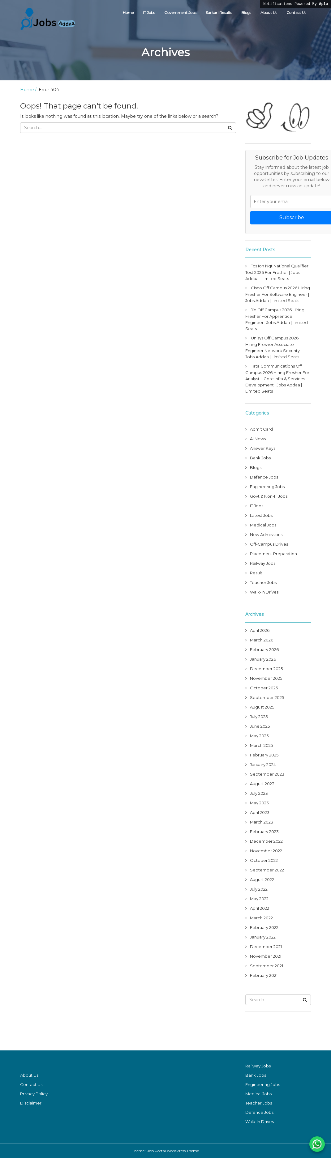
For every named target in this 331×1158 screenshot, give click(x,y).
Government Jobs (180, 12)
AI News (258, 438)
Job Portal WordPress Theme (173, 1150)
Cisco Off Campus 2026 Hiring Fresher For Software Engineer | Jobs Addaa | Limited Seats (277, 294)
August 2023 (262, 783)
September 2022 (267, 869)
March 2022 (261, 917)
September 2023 (267, 774)
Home (128, 12)
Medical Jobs (263, 524)
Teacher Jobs (263, 582)
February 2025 (264, 754)
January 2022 (263, 936)
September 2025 (267, 697)
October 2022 (264, 860)
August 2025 (262, 707)
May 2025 (259, 735)
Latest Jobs (261, 515)
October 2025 (264, 687)
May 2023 (259, 802)
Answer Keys (262, 448)
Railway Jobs (262, 563)
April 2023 (259, 812)
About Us (268, 12)
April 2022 (259, 908)
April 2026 (259, 630)
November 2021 (265, 956)
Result (256, 572)
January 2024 (263, 764)
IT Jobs (149, 12)
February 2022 (264, 927)
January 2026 (263, 659)
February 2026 (264, 649)
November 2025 (266, 678)
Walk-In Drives (264, 592)
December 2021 (266, 946)
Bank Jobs (260, 457)
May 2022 (259, 898)
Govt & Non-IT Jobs (268, 496)
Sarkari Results (219, 12)
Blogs (246, 12)
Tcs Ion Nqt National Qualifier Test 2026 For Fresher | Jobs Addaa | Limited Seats (276, 272)
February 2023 (264, 831)
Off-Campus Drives (269, 544)
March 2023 (261, 822)
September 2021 (266, 965)
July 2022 (259, 889)
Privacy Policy (34, 1093)
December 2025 (266, 668)
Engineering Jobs (267, 486)
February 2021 (263, 975)
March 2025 (261, 745)
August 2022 (262, 879)
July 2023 (259, 793)
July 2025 (259, 716)
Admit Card (261, 429)
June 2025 (260, 726)
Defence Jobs (264, 477)
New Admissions (266, 534)
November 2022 (266, 850)
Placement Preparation (273, 553)
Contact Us (296, 12)
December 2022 (266, 841)
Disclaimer (30, 1103)
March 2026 (261, 639)
